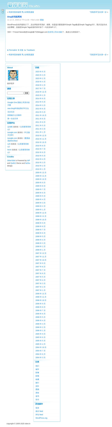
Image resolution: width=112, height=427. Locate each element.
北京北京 (10, 112)
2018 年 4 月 (40, 82)
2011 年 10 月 (41, 115)
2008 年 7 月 (40, 230)
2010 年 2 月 (40, 166)
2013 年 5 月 (40, 112)
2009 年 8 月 (40, 186)
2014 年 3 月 (40, 105)
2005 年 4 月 (40, 344)
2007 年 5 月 (40, 277)
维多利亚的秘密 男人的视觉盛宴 (21, 12)
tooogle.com (12, 132)
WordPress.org (41, 418)
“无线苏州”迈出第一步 (98, 12)
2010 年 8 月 (40, 146)
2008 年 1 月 (40, 250)
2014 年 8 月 (40, 98)
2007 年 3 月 (40, 283)
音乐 (37, 400)
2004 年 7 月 (40, 351)
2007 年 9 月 (40, 263)
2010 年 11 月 (41, 139)
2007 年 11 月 (41, 257)
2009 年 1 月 (40, 210)
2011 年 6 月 (40, 122)
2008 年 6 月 (40, 233)
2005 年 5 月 (40, 341)
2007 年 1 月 (40, 290)
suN (9, 144)
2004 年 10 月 (41, 347)
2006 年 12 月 (41, 294)
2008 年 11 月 (41, 216)
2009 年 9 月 (40, 183)
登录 (37, 408)
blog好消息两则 (14, 17)
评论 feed (39, 415)
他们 (37, 366)
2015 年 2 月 (40, 95)
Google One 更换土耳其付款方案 (18, 103)
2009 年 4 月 (40, 199)
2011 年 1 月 (40, 132)
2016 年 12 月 (41, 92)
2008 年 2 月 (40, 246)
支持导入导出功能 (55, 32)
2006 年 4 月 (40, 320)
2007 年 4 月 (40, 280)
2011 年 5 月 (40, 125)
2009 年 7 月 (40, 189)
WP (28, 160)
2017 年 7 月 (40, 88)
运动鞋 (10, 127)
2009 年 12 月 (41, 173)
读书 (37, 396)
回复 (21, 50)
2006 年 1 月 (40, 331)
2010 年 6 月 (40, 152)
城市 (37, 369)
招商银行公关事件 (14, 115)
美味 (37, 393)
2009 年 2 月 (40, 206)
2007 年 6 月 (40, 273)
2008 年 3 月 (40, 243)
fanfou (27, 163)
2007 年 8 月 (40, 267)
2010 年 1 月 (40, 169)
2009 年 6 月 (40, 193)
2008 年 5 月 (40, 236)
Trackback (31, 50)
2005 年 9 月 (40, 334)
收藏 (37, 379)
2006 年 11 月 (41, 297)
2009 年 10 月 (41, 179)
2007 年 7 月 (40, 270)
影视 (37, 376)
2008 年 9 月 (40, 223)
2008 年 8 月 (40, 226)
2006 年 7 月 (40, 310)
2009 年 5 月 (40, 196)
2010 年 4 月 (40, 159)
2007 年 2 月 (40, 287)
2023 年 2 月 (40, 78)
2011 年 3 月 (40, 129)
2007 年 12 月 (41, 253)
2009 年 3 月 (40, 203)
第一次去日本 (12, 119)
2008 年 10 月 (41, 220)
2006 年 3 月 (40, 324)
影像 (37, 373)
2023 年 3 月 (40, 75)
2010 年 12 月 (41, 136)
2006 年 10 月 (41, 300)
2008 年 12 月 (41, 213)
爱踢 (42, 20)
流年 (37, 386)
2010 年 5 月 (40, 156)
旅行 (37, 383)
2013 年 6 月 (40, 109)
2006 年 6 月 (40, 314)
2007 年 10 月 (41, 260)
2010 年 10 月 (41, 142)
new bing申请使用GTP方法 (18, 108)
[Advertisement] (53, 41)
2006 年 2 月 (40, 327)
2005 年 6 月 (40, 337)
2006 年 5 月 (40, 317)
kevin (9, 150)
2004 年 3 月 (40, 357)
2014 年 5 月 (40, 102)
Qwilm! (13, 163)
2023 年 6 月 (40, 72)
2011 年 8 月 (40, 119)
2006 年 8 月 (40, 307)
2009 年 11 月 (41, 176)
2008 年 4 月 (40, 240)
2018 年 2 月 (40, 85)
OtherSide (11, 160)
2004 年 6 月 (40, 354)
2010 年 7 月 (40, 149)
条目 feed (39, 411)
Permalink (13, 50)
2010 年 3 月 (40, 162)
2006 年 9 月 (40, 304)
